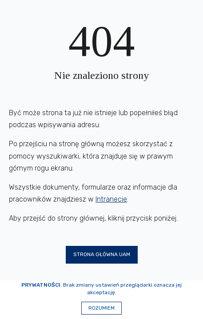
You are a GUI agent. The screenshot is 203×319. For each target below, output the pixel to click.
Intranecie (111, 199)
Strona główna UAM (101, 254)
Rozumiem (101, 308)
